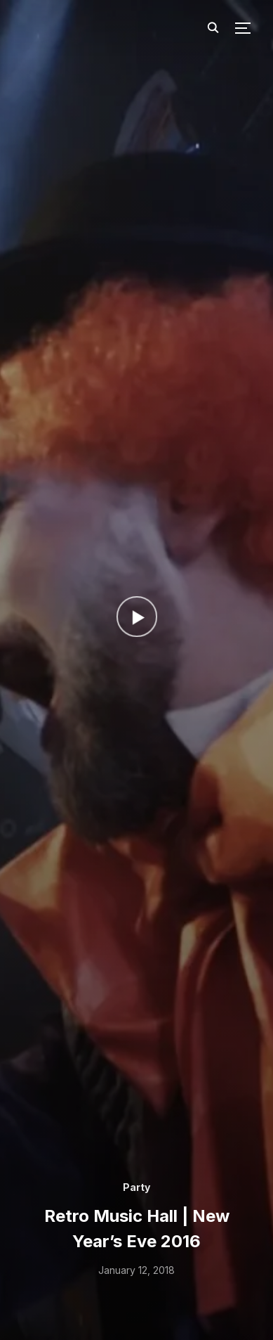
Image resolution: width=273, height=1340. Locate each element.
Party (136, 1187)
